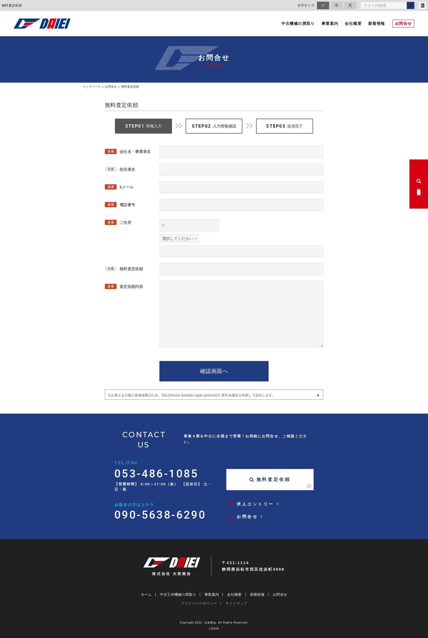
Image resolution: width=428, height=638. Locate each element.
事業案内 (211, 594)
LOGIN (214, 628)
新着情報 (257, 594)
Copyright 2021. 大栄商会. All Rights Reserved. (214, 622)
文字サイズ (306, 5)
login (422, 5)
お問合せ (280, 594)
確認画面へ (214, 371)
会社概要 (234, 594)
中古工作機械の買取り (178, 594)
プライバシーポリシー (199, 603)
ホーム (146, 594)
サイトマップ (236, 603)
